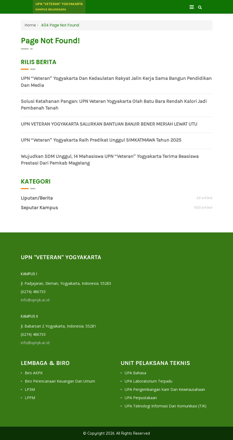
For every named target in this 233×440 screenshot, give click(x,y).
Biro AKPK (34, 372)
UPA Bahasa (135, 372)
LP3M (30, 389)
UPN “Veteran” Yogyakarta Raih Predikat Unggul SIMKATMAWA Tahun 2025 (101, 140)
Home (30, 25)
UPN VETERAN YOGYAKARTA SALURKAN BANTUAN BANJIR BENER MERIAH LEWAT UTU (109, 124)
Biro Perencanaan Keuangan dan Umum (60, 381)
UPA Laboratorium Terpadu (148, 381)
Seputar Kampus (39, 208)
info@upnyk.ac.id (35, 299)
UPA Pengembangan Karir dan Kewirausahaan (165, 389)
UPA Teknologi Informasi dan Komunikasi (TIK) (165, 405)
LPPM (30, 397)
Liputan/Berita (37, 198)
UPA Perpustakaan (141, 397)
